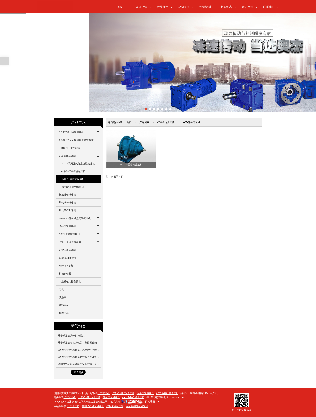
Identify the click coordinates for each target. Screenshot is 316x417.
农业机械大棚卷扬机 (70, 281)
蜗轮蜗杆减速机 (67, 202)
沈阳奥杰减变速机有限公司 (93, 401)
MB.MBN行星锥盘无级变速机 (75, 218)
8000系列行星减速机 (167, 393)
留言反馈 (247, 7)
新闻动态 (226, 7)
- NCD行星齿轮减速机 (72, 179)
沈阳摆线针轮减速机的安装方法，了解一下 (79, 364)
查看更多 (79, 372)
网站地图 (150, 401)
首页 (120, 7)
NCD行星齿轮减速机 (193, 122)
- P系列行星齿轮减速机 (73, 171)
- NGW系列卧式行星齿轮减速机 (78, 163)
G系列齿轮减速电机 (69, 234)
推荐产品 (64, 313)
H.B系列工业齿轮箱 (69, 148)
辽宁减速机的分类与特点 (71, 335)
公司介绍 (141, 7)
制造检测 (205, 7)
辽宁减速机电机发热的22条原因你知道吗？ (79, 342)
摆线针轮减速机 (67, 194)
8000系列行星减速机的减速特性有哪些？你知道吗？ (79, 349)
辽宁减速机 (104, 393)
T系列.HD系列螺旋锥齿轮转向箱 (76, 140)
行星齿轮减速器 (145, 393)
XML (160, 401)
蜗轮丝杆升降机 (67, 210)
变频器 (62, 297)
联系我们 (269, 7)
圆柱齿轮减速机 (67, 226)
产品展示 (162, 7)
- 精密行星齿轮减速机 (72, 186)
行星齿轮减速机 (165, 122)
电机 (61, 289)
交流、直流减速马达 (70, 242)
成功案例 (183, 7)
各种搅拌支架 (66, 265)
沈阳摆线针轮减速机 (123, 393)
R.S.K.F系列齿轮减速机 (71, 132)
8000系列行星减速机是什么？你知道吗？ (79, 356)
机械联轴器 (65, 273)
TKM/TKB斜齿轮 (68, 257)
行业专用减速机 (67, 249)
